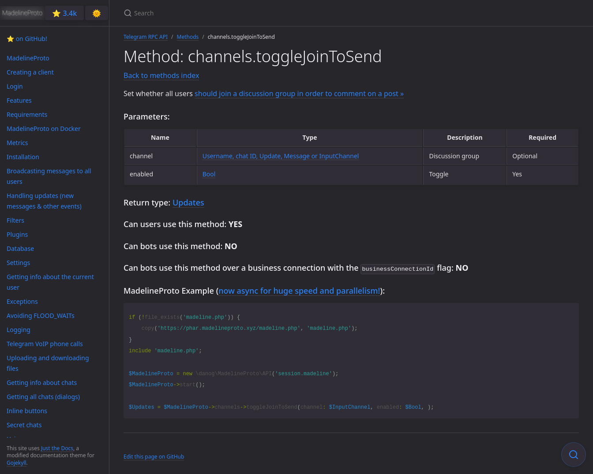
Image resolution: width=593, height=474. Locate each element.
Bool (209, 174)
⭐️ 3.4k (64, 13)
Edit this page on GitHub (154, 455)
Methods (188, 37)
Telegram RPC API (146, 37)
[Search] (227, 13)
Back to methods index (161, 75)
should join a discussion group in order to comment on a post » (299, 93)
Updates (188, 202)
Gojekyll (16, 463)
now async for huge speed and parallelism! (299, 289)
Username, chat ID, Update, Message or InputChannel (281, 156)
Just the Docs (57, 448)
